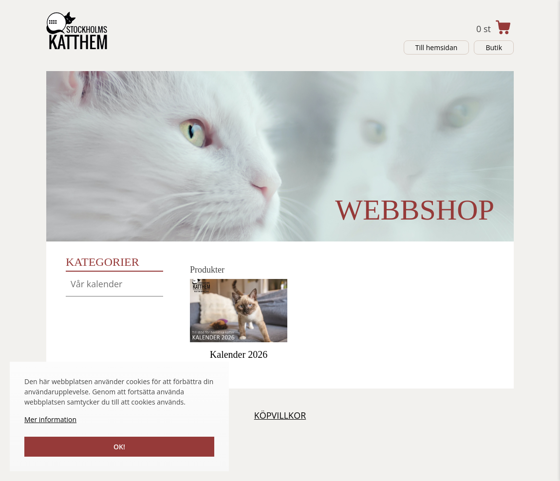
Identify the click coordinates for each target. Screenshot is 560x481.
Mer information (50, 419)
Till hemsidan (436, 47)
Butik (493, 47)
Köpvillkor (280, 415)
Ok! (119, 446)
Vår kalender (96, 284)
